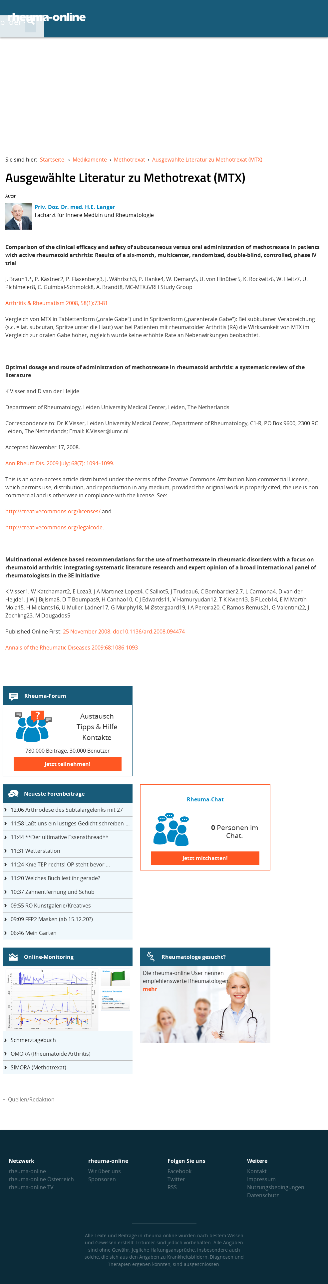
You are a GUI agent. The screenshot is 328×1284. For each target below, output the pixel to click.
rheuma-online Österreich (41, 1179)
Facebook (179, 1171)
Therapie (217, 17)
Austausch (269, 17)
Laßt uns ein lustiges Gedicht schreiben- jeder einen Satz (72, 823)
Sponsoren (102, 1179)
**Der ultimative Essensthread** (60, 837)
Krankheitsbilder (154, 17)
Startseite (52, 159)
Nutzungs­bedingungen (275, 1187)
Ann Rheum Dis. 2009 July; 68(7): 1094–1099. (59, 463)
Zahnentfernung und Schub (53, 891)
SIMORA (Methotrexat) (38, 1067)
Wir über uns (104, 1171)
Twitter (176, 1179)
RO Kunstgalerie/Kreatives (51, 905)
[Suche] (314, 17)
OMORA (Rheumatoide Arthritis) (51, 1053)
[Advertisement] (164, 92)
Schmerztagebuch (33, 1040)
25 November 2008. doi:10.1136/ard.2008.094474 (124, 631)
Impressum (261, 1179)
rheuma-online (27, 1171)
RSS (172, 1187)
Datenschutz (263, 1195)
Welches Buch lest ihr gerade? (55, 878)
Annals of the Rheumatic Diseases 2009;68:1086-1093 (71, 647)
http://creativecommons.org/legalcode (54, 527)
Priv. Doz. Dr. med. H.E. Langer (75, 207)
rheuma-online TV (31, 1187)
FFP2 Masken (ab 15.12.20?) (52, 919)
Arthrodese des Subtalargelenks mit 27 (67, 809)
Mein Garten (34, 933)
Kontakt (257, 1171)
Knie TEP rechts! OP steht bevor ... (60, 864)
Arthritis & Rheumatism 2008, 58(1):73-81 (56, 303)
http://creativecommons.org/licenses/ (53, 511)
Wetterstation (35, 850)
